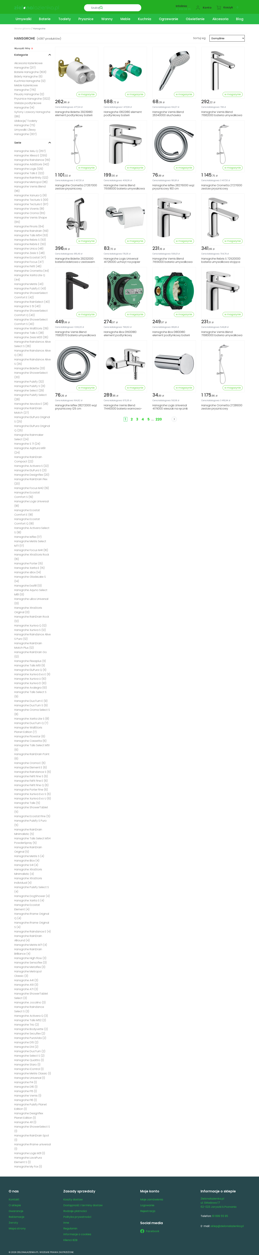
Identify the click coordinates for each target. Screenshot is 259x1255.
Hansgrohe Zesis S (29, 252)
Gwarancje (16, 1210)
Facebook (149, 1230)
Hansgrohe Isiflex (28, 535)
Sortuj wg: (199, 36)
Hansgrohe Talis (27, 802)
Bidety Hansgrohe (28, 75)
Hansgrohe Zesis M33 (31, 336)
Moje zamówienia (151, 1198)
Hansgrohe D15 (26, 1041)
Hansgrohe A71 (26, 988)
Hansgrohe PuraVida (30, 1037)
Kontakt (14, 1198)
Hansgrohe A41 (26, 979)
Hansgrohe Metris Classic (32, 1072)
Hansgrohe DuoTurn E (30, 700)
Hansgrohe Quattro (29, 1059)
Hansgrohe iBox (26, 859)
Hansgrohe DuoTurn (29, 1050)
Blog (239, 17)
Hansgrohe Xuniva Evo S (32, 793)
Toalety (64, 17)
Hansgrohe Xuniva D (30, 682)
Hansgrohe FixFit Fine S (31, 775)
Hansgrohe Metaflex (29, 966)
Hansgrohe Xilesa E (30, 154)
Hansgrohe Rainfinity (31, 176)
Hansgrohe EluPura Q (30, 668)
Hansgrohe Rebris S (30, 238)
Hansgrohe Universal (29, 1076)
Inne (66, 1221)
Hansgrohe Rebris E (30, 243)
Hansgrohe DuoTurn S (31, 704)
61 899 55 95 (183, 8)
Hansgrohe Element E (30, 766)
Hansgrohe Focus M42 (31, 487)
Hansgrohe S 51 (27, 305)
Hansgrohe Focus (29, 260)
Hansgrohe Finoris (29, 225)
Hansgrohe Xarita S (29, 899)
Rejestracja (147, 1210)
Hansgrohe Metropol (30, 181)
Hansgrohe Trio (26, 1023)
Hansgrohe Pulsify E (30, 287)
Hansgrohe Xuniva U (30, 677)
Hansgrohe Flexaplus (30, 660)
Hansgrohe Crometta (31, 269)
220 (159, 418)
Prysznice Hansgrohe (32, 97)
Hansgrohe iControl (29, 1068)
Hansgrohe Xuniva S (30, 629)
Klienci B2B (70, 1239)
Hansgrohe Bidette (29, 367)
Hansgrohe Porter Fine (31, 788)
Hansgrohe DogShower (32, 895)
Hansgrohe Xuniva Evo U (32, 797)
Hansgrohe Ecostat (30, 256)
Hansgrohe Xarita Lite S (31, 717)
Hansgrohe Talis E (29, 172)
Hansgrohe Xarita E (29, 566)
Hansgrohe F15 (25, 1090)
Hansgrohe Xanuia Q (30, 194)
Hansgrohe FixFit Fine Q (31, 784)
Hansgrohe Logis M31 (29, 1152)
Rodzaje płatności (75, 1210)
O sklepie (15, 1204)
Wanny (107, 17)
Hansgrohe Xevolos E (31, 402)
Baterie (45, 17)
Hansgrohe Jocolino (30, 1001)
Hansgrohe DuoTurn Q (31, 722)
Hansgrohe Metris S (29, 855)
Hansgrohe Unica (28, 247)
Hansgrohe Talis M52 (30, 1019)
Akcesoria (220, 17)
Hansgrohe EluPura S (30, 469)
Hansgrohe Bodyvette (31, 1028)
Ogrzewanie (168, 17)
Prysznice (85, 17)
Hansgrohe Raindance (32, 158)
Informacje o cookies (77, 1233)
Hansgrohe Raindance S (32, 770)
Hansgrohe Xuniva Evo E (32, 673)
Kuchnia (144, 17)
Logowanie (147, 1204)
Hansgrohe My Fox (28, 1165)
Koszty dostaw (73, 1198)
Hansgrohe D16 (25, 1085)
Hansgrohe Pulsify (29, 380)
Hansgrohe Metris (28, 283)
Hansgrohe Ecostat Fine (32, 815)
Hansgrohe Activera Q (31, 1014)
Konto (207, 6)
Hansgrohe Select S (29, 1054)
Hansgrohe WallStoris (31, 327)
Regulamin (70, 1227)
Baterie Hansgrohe (30, 71)
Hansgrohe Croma (29, 212)
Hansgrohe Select (29, 389)
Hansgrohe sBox (27, 571)
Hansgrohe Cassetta (30, 739)
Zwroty (13, 1221)
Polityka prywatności (77, 1215)
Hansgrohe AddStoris (31, 163)
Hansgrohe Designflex (31, 473)
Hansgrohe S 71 (27, 442)
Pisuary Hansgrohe (29, 93)
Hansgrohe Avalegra (30, 686)
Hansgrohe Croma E (29, 762)
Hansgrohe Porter (28, 562)
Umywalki (23, 17)
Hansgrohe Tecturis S (31, 198)
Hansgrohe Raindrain (31, 229)
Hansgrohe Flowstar (29, 735)
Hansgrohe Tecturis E (31, 203)
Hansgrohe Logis (28, 167)
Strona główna (22, 27)
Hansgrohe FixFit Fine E (31, 779)
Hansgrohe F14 (25, 1081)
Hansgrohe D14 (26, 1045)
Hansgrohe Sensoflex (30, 961)
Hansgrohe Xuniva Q (30, 624)
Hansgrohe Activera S (31, 464)
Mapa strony (17, 1227)
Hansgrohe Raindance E (32, 930)
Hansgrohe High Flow (30, 957)
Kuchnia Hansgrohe (29, 80)
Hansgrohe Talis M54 (31, 234)
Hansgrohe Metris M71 (30, 943)
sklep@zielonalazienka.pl (227, 1225)
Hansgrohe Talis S (29, 331)
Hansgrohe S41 (26, 864)
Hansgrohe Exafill (28, 584)
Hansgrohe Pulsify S (29, 385)
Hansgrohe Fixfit (27, 265)
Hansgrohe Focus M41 (31, 549)
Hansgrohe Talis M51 (29, 664)
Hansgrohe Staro (27, 1063)
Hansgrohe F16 (25, 1099)
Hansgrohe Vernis (27, 1094)
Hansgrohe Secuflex (29, 1032)
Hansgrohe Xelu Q (30, 150)
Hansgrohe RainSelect (32, 300)
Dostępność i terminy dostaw (83, 1204)
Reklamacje (16, 1215)
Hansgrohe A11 (25, 1121)
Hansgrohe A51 (26, 983)
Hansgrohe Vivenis (29, 207)
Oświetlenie (195, 17)
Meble (125, 17)
